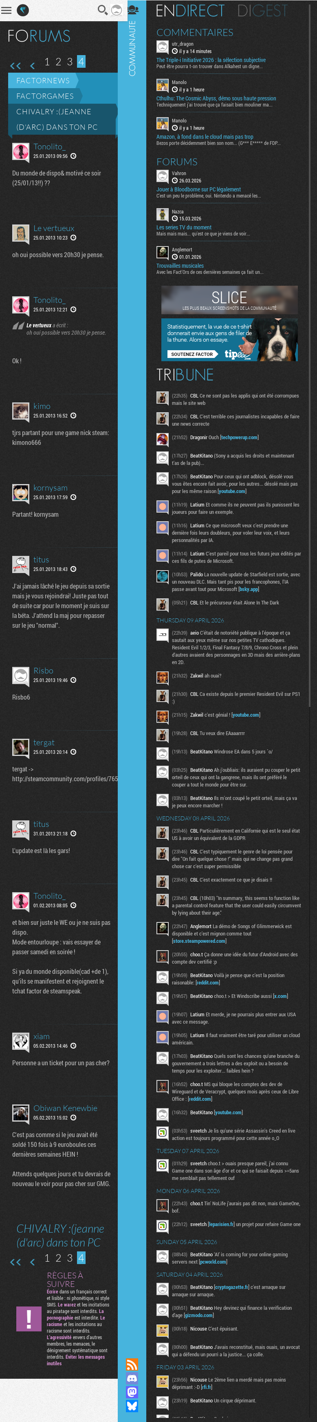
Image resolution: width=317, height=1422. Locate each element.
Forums (180, 161)
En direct (194, 10)
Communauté (135, 671)
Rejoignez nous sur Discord (136, 1378)
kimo (42, 413)
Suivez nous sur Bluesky (136, 1406)
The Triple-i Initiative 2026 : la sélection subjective (214, 59)
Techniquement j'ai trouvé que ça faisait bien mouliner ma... (218, 104)
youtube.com (244, 490)
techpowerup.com (243, 436)
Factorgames (45, 95)
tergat (44, 749)
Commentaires (198, 32)
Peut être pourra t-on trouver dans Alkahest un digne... (213, 65)
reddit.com (211, 982)
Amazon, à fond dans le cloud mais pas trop (208, 136)
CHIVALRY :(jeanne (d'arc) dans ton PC (57, 119)
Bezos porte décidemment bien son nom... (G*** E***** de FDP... (222, 142)
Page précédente (32, 66)
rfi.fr (210, 1389)
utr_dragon (186, 43)
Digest (267, 10)
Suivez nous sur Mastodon (136, 1392)
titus (41, 567)
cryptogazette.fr (235, 1289)
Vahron (183, 172)
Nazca (181, 210)
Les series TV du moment (187, 227)
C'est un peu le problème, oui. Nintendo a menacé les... (212, 194)
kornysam (50, 495)
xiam (41, 1053)
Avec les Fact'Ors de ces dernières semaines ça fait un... (213, 271)
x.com (284, 995)
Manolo (183, 81)
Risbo (43, 678)
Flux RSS (136, 1364)
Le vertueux (53, 228)
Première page (15, 66)
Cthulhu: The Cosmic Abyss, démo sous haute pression (220, 98)
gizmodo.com (202, 1317)
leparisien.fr (225, 1223)
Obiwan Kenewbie (65, 1135)
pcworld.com (217, 1263)
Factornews (43, 80)
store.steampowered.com (203, 940)
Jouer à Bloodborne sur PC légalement (202, 188)
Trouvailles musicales (183, 265)
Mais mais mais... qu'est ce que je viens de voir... (207, 233)
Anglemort (186, 249)
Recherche (97, 10)
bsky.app (260, 588)
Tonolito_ (49, 146)
